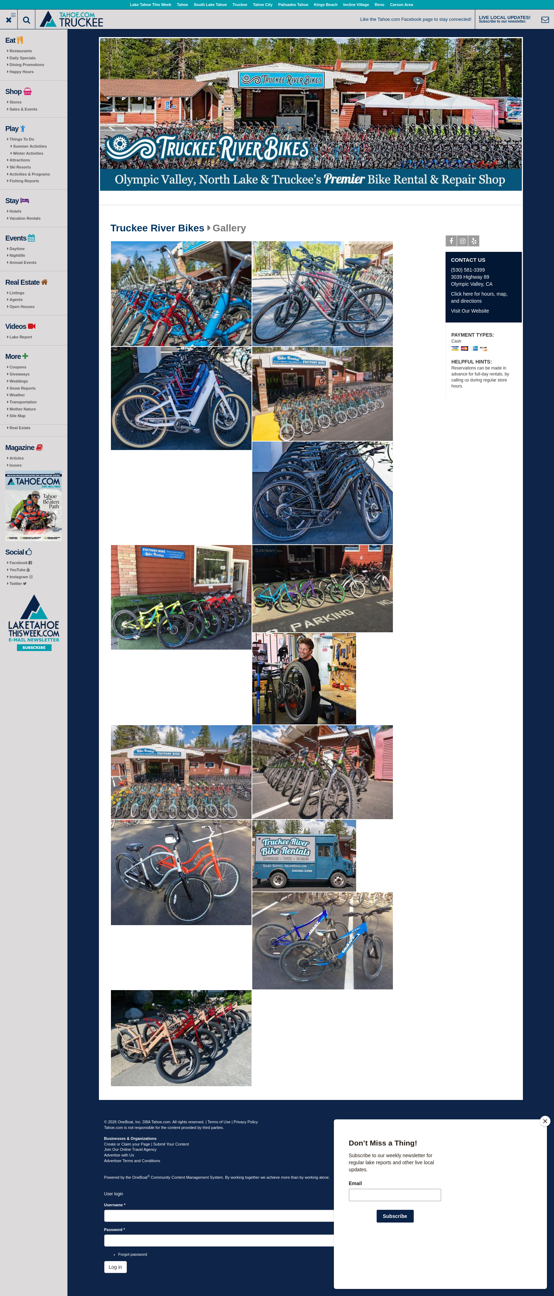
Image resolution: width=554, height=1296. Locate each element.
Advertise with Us (119, 1155)
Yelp (473, 242)
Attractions (20, 160)
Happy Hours (22, 72)
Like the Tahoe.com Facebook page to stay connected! (416, 19)
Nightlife (17, 255)
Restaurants (21, 51)
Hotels (16, 211)
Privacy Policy (246, 1122)
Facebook (21, 563)
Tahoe (182, 4)
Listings (17, 293)
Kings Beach (326, 4)
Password (114, 1229)
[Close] (545, 1166)
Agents (16, 299)
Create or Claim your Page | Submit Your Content (146, 1144)
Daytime (17, 249)
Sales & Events (23, 109)
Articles (17, 458)
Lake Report (21, 337)
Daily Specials (23, 58)
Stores (16, 102)
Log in (115, 1267)
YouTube (20, 570)
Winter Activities (28, 153)
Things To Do (22, 139)
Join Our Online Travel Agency (130, 1149)
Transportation (23, 402)
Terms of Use (219, 1122)
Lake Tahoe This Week (150, 4)
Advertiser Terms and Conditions (132, 1161)
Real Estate (20, 428)
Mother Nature (23, 409)
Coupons (18, 367)
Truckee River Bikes (158, 228)
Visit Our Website (470, 311)
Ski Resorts (20, 167)
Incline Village (356, 4)
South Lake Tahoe (210, 4)
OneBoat (141, 1177)
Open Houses (22, 306)
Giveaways (20, 374)
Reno (380, 4)
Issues (16, 465)
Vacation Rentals (25, 218)
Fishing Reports (24, 181)
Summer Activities (30, 146)
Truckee (239, 4)
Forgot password (132, 1254)
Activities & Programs (30, 174)
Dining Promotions (27, 65)
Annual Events (23, 262)
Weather (17, 395)
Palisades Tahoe (293, 4)
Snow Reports (23, 388)
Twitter (18, 583)
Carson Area (401, 4)
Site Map (17, 416)
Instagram (21, 577)
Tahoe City (262, 4)
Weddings (19, 381)
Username (115, 1205)
